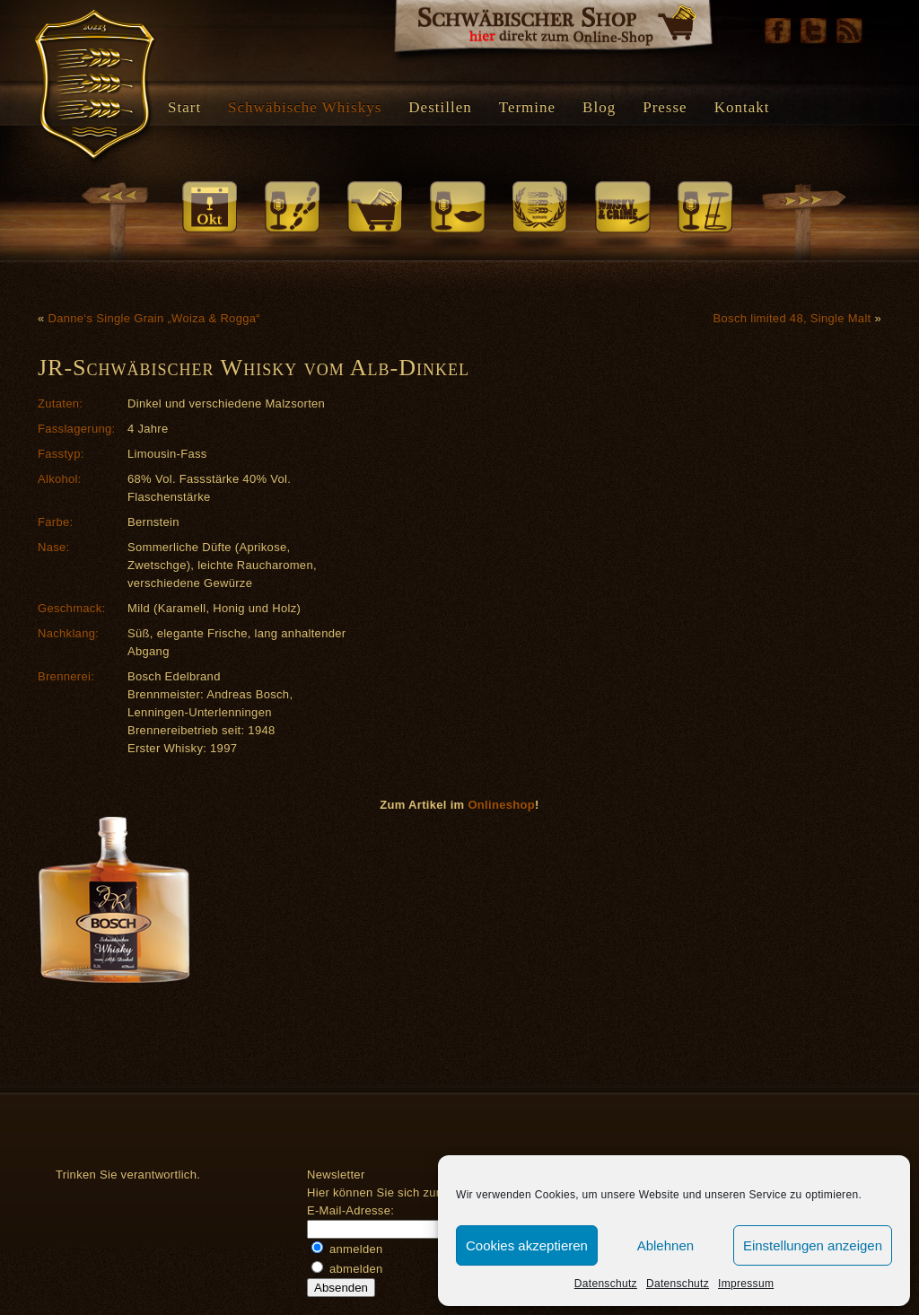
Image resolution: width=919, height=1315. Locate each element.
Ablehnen (665, 1245)
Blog (599, 107)
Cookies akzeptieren (527, 1245)
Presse (665, 107)
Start (184, 107)
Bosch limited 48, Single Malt (792, 318)
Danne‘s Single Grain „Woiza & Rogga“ (153, 318)
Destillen (439, 107)
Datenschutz (605, 1283)
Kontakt (742, 107)
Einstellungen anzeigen (812, 1245)
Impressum (746, 1283)
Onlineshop (501, 804)
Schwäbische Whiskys (304, 107)
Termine (527, 107)
